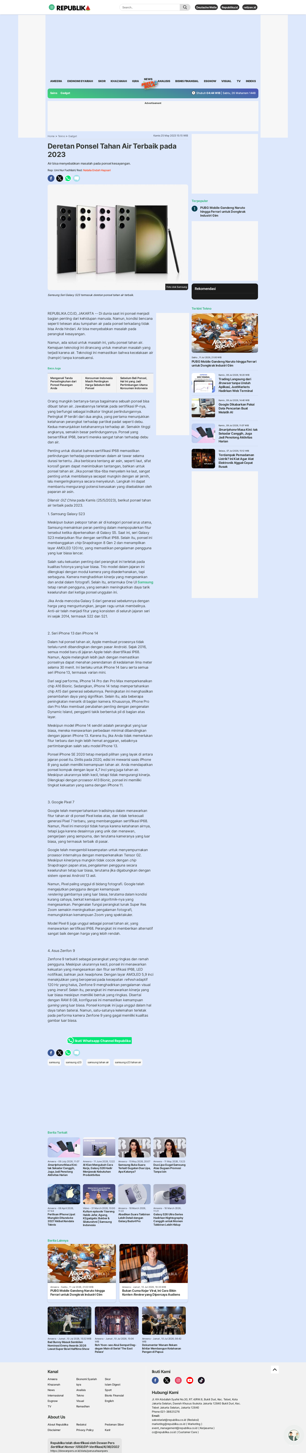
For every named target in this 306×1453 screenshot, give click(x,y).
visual (226, 81)
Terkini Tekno (202, 308)
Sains (53, 93)
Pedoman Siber (114, 1424)
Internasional (55, 1395)
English (109, 1400)
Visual (80, 1400)
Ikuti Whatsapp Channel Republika (100, 1040)
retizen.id (250, 7)
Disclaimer (54, 1430)
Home (51, 136)
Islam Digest (112, 1384)
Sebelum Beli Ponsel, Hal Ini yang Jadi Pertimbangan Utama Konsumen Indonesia (134, 383)
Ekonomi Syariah (80, 81)
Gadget (65, 93)
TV (239, 81)
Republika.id (230, 7)
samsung (54, 1062)
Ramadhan (83, 1406)
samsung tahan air (98, 1062)
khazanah (119, 81)
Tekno (61, 136)
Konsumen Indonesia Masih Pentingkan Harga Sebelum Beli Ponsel (99, 383)
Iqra (78, 1384)
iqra (135, 81)
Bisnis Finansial (187, 81)
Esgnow (53, 1400)
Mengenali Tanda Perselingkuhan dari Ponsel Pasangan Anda (63, 383)
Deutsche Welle (206, 7)
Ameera (52, 1379)
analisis (163, 81)
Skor (107, 1379)
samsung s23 (73, 1062)
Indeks (251, 81)
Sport (108, 1390)
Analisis (81, 1390)
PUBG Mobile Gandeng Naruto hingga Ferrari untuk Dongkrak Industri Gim (223, 211)
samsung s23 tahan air (128, 1062)
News (148, 79)
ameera (56, 81)
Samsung (145, 582)
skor (101, 81)
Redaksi (81, 1424)
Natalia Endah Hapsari (97, 170)
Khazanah (54, 1384)
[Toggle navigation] (52, 7)
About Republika (58, 1424)
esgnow (210, 81)
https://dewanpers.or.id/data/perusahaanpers (79, 1450)
